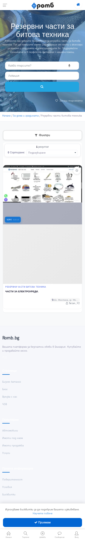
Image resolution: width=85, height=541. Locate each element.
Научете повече (42, 513)
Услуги (6, 453)
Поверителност (12, 479)
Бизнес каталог (11, 381)
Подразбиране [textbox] (37, 152)
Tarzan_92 (73, 303)
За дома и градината (26, 115)
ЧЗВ (4, 404)
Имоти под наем (12, 438)
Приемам (42, 522)
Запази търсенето (69, 100)
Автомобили (10, 430)
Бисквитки (9, 494)
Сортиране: (16, 152)
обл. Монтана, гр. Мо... (65, 300)
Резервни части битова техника (25, 287)
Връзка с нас (9, 396)
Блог (4, 389)
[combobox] (52, 152)
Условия (7, 487)
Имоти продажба (13, 445)
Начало (6, 115)
